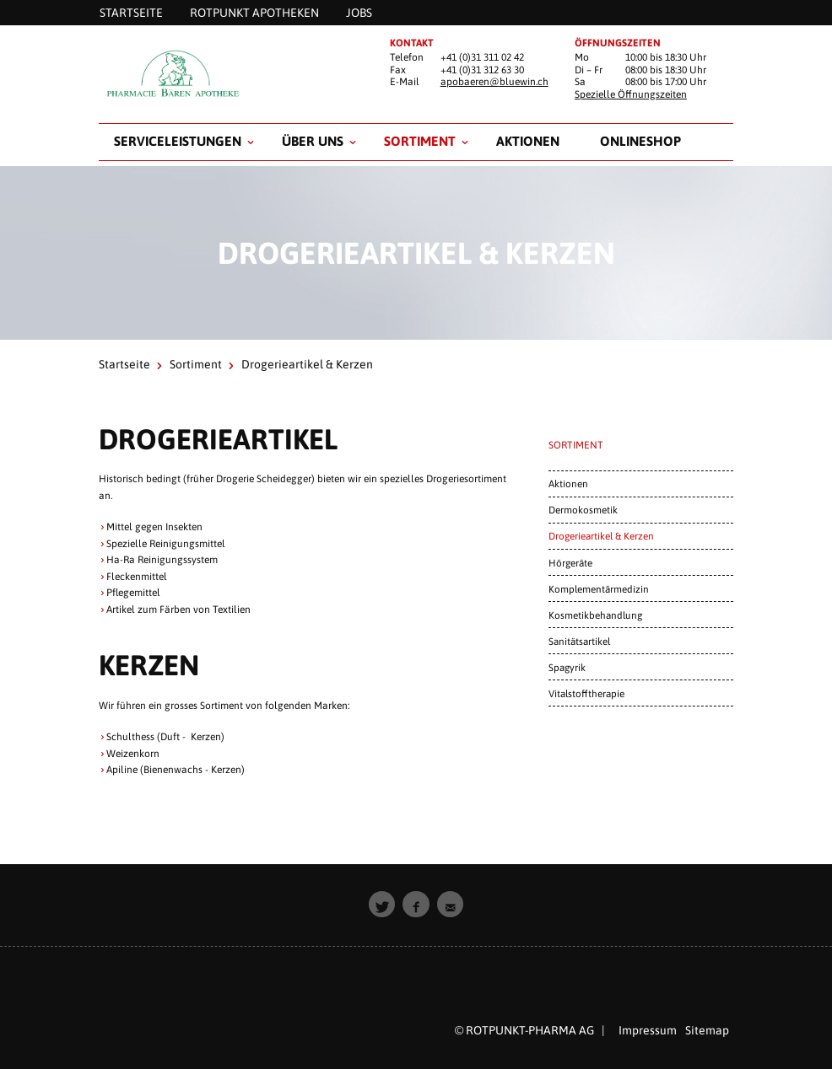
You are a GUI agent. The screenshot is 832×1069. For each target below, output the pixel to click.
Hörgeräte (570, 562)
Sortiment (420, 140)
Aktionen (527, 140)
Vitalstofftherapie (586, 693)
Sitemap (707, 1030)
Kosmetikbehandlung (595, 615)
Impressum (648, 1030)
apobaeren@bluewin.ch (494, 82)
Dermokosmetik (583, 509)
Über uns (312, 140)
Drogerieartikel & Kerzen (601, 535)
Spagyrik (567, 667)
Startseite (124, 364)
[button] (382, 904)
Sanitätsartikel (579, 641)
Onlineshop (640, 140)
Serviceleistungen (177, 140)
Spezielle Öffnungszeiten (631, 94)
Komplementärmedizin (598, 588)
